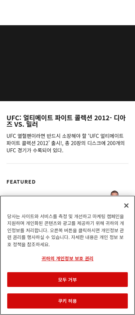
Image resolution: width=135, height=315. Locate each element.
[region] (67, 255)
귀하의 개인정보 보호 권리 (67, 258)
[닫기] (126, 205)
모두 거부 (67, 279)
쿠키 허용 (67, 300)
